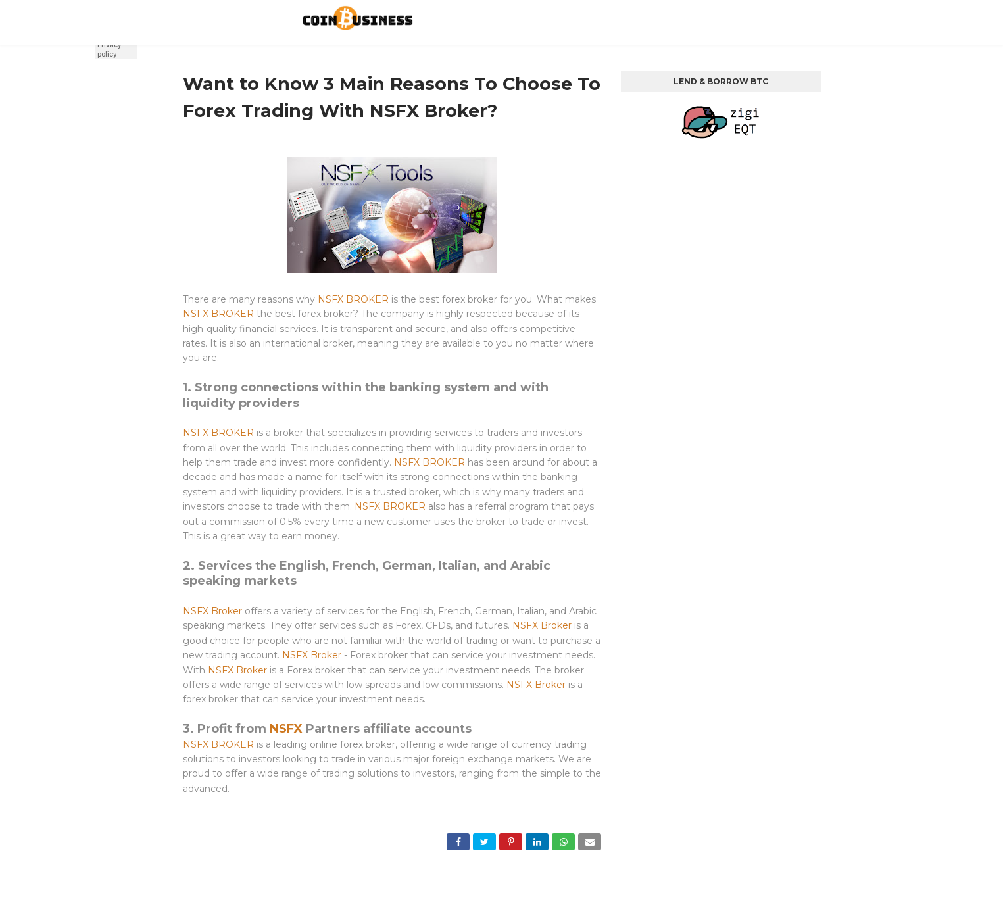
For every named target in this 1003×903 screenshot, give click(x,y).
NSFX (286, 728)
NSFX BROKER (353, 299)
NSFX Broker (212, 611)
